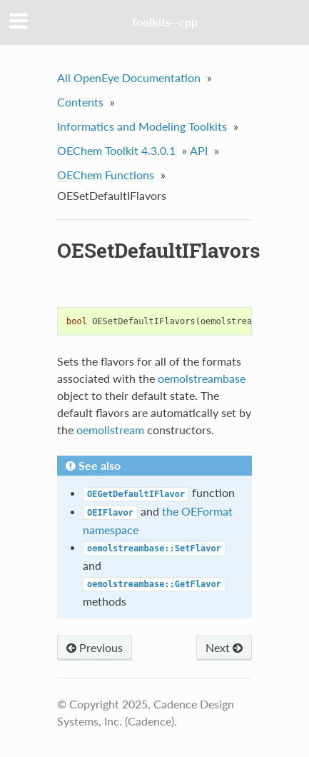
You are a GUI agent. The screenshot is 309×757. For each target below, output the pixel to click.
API (199, 150)
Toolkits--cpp (164, 22)
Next (224, 647)
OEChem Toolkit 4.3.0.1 (116, 150)
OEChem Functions (105, 174)
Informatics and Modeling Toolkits (142, 126)
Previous (94, 647)
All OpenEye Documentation (129, 77)
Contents (80, 102)
